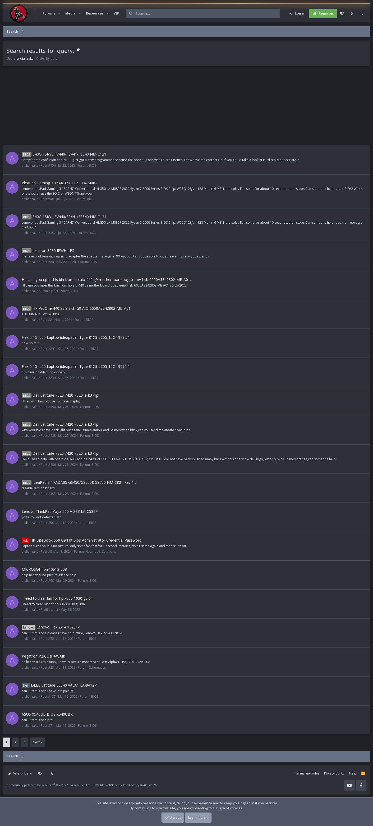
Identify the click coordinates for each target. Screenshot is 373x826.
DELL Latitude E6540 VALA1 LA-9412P (59, 685)
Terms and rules (307, 773)
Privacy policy (334, 773)
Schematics (97, 667)
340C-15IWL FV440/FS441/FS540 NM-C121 (64, 154)
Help (352, 773)
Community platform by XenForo (49, 785)
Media (70, 13)
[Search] (208, 13)
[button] (59, 13)
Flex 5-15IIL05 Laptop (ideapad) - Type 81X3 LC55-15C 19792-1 (76, 337)
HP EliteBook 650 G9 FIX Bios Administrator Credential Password (81, 540)
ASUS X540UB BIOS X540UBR (47, 714)
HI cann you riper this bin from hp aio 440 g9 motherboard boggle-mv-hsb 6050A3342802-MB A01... (107, 279)
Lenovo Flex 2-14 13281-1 (51, 627)
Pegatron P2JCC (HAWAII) (43, 656)
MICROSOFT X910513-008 (44, 569)
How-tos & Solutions (100, 551)
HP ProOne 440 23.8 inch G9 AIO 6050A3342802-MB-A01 (76, 308)
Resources (95, 13)
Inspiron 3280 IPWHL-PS (48, 250)
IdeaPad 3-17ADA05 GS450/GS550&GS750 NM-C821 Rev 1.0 (79, 482)
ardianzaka (25, 58)
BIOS (92, 165)
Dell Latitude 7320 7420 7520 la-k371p (60, 395)
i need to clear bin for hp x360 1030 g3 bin (58, 598)
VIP (116, 13)
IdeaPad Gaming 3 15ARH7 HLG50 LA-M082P (61, 182)
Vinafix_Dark (19, 773)
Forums (49, 13)
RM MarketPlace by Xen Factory (125, 785)
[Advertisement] (161, 109)
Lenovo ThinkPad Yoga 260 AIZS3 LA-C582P (60, 511)
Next (36, 742)
